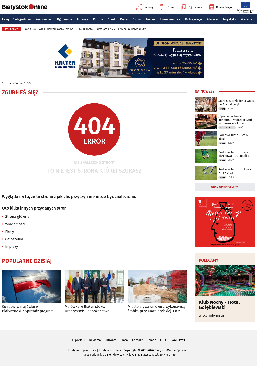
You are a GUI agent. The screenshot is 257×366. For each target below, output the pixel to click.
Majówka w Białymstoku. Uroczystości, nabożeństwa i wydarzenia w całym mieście (88, 309)
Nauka (150, 19)
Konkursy (30, 29)
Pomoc (151, 340)
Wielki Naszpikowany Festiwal (56, 29)
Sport (111, 19)
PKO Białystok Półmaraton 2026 (96, 29)
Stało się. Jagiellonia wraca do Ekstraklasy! (236, 102)
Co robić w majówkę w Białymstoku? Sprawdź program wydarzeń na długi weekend (27, 309)
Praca (124, 19)
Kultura (98, 19)
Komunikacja (220, 7)
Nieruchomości (170, 19)
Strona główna (12, 83)
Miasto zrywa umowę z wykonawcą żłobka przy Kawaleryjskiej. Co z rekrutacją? (156, 309)
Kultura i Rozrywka (228, 128)
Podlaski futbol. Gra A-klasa (233, 137)
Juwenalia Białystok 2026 (132, 29)
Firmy (167, 7)
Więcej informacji (211, 315)
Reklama (95, 340)
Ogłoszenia (191, 7)
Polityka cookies (110, 350)
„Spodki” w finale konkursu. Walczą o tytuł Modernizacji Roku (235, 119)
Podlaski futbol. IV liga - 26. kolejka (234, 171)
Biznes (137, 19)
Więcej (247, 19)
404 (29, 83)
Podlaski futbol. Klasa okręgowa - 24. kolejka (233, 154)
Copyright (130, 350)
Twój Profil (177, 340)
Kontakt (137, 340)
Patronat (110, 340)
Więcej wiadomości (222, 186)
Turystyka (229, 19)
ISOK (163, 340)
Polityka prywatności (82, 350)
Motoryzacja (193, 19)
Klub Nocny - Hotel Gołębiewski (219, 305)
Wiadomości (44, 19)
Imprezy (144, 7)
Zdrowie (212, 19)
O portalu (78, 340)
